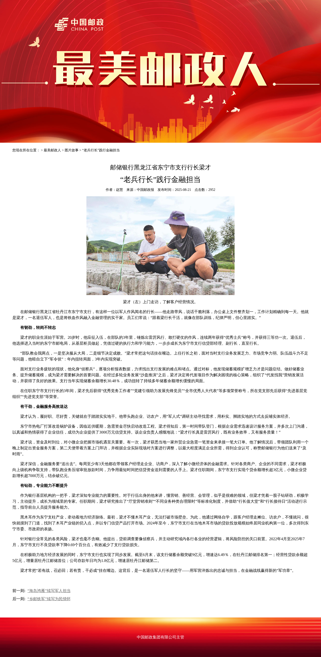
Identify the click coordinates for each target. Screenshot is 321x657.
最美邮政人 (52, 150)
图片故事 (72, 150)
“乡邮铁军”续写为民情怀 (48, 599)
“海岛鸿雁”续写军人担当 (48, 591)
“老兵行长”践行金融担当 (101, 150)
